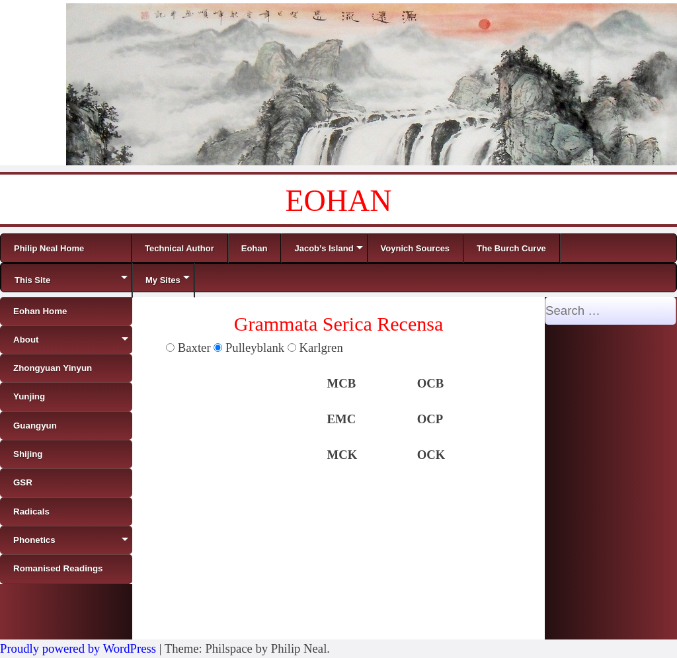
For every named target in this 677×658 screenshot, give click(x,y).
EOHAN (339, 201)
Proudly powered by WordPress (78, 648)
